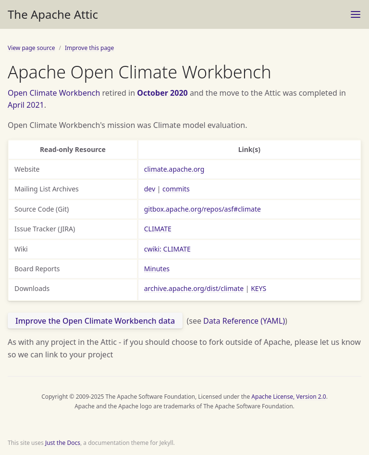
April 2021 (26, 105)
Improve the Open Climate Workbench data (95, 321)
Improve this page (89, 48)
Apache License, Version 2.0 (288, 396)
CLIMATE (158, 228)
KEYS (258, 288)
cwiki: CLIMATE (167, 248)
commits (176, 188)
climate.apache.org (174, 169)
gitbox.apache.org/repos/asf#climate (202, 209)
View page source (31, 48)
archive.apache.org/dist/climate (194, 288)
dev (149, 188)
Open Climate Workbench (54, 93)
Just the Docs (62, 443)
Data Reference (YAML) (244, 321)
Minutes (157, 268)
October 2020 (162, 93)
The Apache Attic (53, 14)
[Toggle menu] (355, 14)
